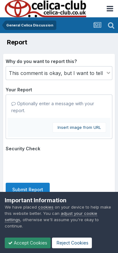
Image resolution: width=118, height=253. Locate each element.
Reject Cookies (71, 242)
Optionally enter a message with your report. (52, 107)
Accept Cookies (27, 242)
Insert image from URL (79, 127)
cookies (45, 207)
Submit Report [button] (27, 189)
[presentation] (53, 165)
